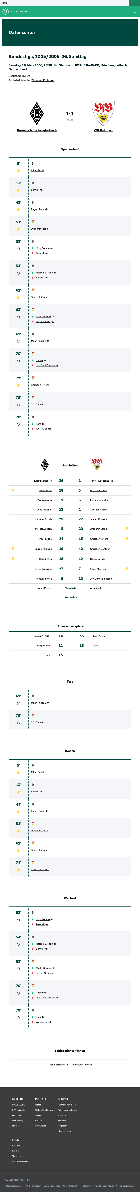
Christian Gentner (100, 549)
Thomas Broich (43, 519)
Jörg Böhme (43, 248)
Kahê (39, 424)
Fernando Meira (99, 500)
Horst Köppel (44, 588)
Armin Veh (96, 588)
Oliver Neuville (43, 569)
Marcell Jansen (43, 529)
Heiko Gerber (97, 559)
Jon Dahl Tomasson (47, 365)
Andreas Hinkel (98, 509)
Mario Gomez (43, 316)
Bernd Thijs (37, 190)
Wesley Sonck (43, 429)
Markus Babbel (98, 490)
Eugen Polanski (39, 209)
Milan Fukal (37, 170)
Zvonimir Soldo (39, 229)
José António (44, 509)
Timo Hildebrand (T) (101, 481)
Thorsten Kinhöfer (42, 80)
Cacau (39, 360)
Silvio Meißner (39, 297)
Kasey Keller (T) (43, 481)
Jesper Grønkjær (45, 321)
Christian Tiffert (40, 385)
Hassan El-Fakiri (45, 272)
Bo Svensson (45, 500)
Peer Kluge (42, 253)
